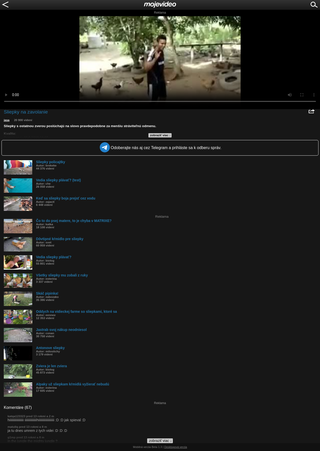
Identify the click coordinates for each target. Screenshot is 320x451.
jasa (6, 120)
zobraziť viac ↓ (160, 135)
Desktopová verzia (175, 446)
